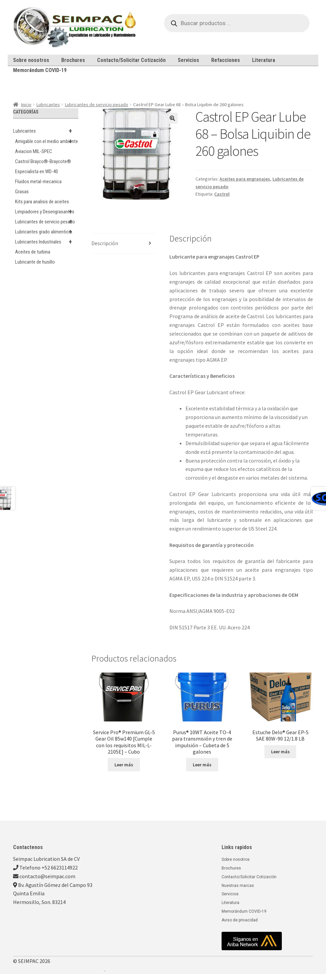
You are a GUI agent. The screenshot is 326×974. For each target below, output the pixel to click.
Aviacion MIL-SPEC (33, 151)
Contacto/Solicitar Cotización (131, 60)
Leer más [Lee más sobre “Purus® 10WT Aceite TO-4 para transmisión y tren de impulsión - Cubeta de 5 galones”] (202, 765)
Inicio (26, 104)
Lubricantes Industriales (46, 242)
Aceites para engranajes (245, 179)
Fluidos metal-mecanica (38, 182)
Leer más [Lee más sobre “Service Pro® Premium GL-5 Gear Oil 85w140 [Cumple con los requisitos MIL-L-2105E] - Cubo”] (123, 765)
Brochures (73, 60)
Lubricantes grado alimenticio (46, 232)
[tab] (124, 244)
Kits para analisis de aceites (42, 202)
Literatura (263, 60)
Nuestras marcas (238, 885)
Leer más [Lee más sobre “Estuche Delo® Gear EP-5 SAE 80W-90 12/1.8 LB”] (280, 752)
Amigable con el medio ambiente (46, 141)
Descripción (104, 243)
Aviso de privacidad (240, 920)
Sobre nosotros (31, 60)
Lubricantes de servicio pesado (96, 104)
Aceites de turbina (32, 252)
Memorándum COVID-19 (40, 70)
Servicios (188, 60)
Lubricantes (48, 104)
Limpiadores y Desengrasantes (46, 212)
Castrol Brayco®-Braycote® (43, 161)
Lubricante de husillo (35, 262)
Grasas (22, 192)
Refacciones (225, 60)
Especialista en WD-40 (36, 171)
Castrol (222, 194)
